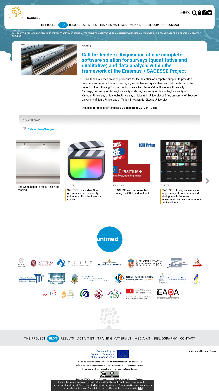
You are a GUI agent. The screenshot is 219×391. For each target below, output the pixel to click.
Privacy (204, 351)
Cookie (213, 351)
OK (140, 388)
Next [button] (208, 181)
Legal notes (194, 351)
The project (48, 25)
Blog (63, 25)
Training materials (113, 25)
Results (74, 25)
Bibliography (155, 25)
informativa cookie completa (123, 388)
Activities (90, 25)
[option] (39, 167)
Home (14, 30)
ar (189, 12)
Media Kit (136, 25)
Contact (173, 25)
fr (180, 12)
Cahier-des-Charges (38, 129)
